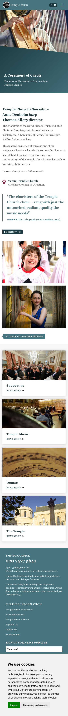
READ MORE (13, 390)
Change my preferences (35, 705)
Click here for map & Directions (26, 184)
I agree (13, 705)
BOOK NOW (10, 232)
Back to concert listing (26, 336)
